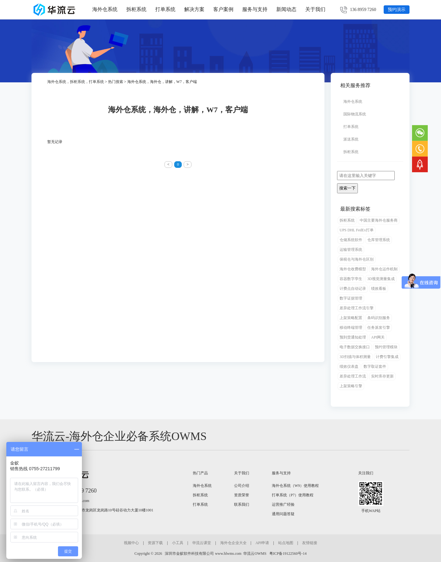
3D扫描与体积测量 (355, 357)
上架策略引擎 (351, 386)
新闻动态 (286, 9)
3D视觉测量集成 (381, 279)
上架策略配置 (351, 318)
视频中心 (131, 543)
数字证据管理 (351, 298)
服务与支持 (254, 9)
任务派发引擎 (378, 327)
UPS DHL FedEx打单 (357, 230)
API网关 (378, 337)
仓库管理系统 (378, 240)
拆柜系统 (136, 9)
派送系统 (350, 139)
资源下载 (155, 543)
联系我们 (241, 504)
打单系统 (165, 9)
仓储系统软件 (351, 240)
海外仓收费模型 (353, 269)
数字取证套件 (375, 366)
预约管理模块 (386, 347)
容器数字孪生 (351, 279)
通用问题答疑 (283, 514)
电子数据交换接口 (355, 347)
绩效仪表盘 (349, 366)
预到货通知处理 (353, 337)
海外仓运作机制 (384, 269)
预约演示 (396, 9)
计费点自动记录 (353, 288)
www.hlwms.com (228, 553)
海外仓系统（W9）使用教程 (295, 485)
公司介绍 (241, 485)
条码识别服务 (378, 318)
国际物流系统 (354, 114)
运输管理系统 (351, 249)
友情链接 (309, 543)
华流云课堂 (201, 543)
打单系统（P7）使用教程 (293, 495)
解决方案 (194, 9)
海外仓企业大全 (233, 543)
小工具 (177, 543)
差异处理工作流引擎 (357, 308)
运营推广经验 (283, 504)
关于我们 (315, 9)
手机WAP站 (371, 511)
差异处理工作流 (353, 376)
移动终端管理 (351, 327)
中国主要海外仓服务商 (379, 220)
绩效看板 (378, 288)
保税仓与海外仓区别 (357, 259)
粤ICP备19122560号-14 (287, 553)
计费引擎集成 (387, 357)
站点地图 (285, 543)
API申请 (262, 543)
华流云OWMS (254, 553)
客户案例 (223, 9)
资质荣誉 (241, 495)
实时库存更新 (382, 376)
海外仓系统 (104, 9)
